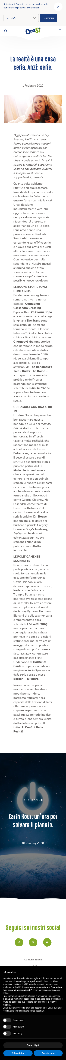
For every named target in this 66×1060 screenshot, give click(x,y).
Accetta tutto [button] (48, 1053)
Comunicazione (33, 959)
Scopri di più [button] (33, 1045)
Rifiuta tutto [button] (18, 1053)
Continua (49, 18)
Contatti (33, 966)
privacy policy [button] (30, 981)
